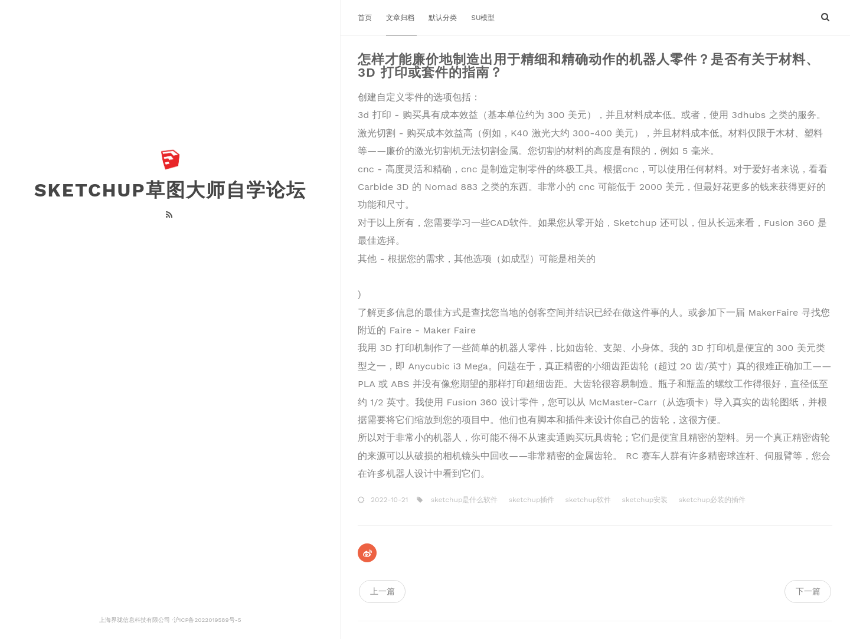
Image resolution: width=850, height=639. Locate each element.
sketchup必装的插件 (711, 500)
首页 (366, 18)
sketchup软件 (587, 500)
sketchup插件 (530, 500)
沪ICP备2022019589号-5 (207, 620)
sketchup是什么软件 (463, 500)
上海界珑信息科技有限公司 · (136, 620)
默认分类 (444, 18)
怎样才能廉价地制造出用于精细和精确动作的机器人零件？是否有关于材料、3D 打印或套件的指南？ (588, 66)
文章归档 (401, 18)
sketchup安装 (643, 500)
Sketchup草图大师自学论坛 (170, 190)
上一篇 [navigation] (382, 591)
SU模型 (483, 18)
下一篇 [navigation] (808, 591)
